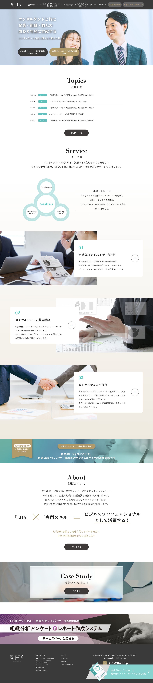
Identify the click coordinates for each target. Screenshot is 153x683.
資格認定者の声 (69, 4)
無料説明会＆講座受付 (82, 4)
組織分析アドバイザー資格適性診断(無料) (76, 446)
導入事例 (76, 591)
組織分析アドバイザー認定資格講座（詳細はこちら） (32, 52)
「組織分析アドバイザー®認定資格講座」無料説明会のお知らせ (71, 95)
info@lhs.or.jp (115, 663)
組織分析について (36, 4)
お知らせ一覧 (76, 132)
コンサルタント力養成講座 (41, 662)
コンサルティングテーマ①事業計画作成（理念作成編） (68, 101)
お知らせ (92, 4)
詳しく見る (76, 546)
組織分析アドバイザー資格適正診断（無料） (64, 52)
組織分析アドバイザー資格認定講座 (43, 660)
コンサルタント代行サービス (42, 664)
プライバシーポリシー (67, 664)
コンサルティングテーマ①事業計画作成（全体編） (67, 114)
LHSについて (101, 4)
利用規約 (63, 661)
